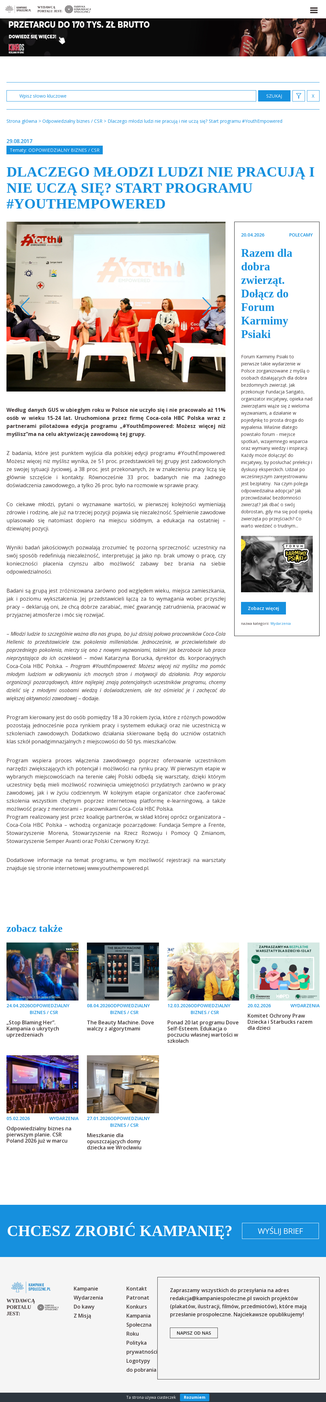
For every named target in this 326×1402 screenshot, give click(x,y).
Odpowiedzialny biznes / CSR (64, 150)
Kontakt (136, 1288)
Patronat (137, 1297)
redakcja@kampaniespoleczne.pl (211, 1298)
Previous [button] (25, 306)
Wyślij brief (280, 1230)
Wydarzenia (280, 623)
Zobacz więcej (263, 608)
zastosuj (274, 96)
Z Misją (82, 1315)
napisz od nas (194, 1333)
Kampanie (86, 1288)
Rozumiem (194, 1397)
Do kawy (84, 1306)
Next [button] (206, 306)
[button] (313, 9)
